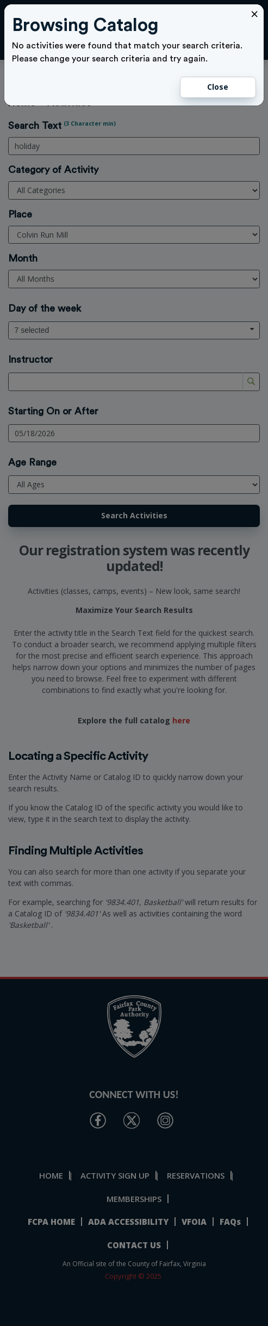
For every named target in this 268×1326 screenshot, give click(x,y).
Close (217, 87)
